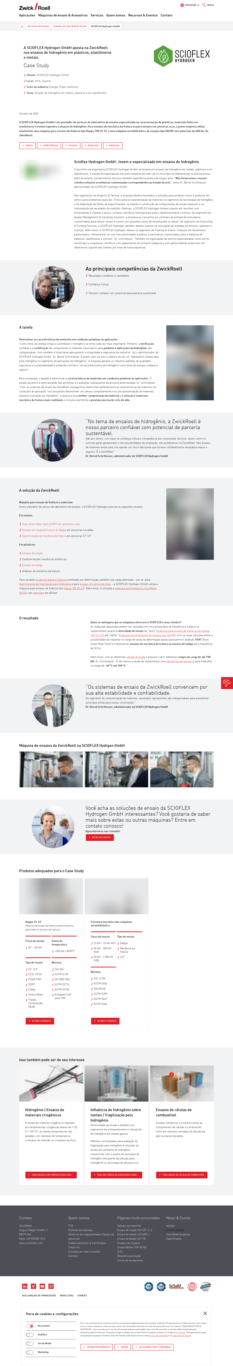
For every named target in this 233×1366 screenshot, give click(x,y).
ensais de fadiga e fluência (51, 580)
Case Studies (174, 1239)
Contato (166, 15)
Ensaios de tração (32, 530)
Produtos (114, 146)
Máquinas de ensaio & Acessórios (63, 15)
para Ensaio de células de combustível (183, 1175)
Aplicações (27, 15)
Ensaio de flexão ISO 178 (131, 1239)
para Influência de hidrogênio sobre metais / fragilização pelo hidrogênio (120, 1175)
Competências (50, 146)
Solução (72, 146)
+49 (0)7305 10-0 (35, 1239)
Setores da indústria (129, 1226)
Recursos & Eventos (143, 15)
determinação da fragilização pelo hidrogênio (45, 584)
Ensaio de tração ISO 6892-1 (133, 1234)
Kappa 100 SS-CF (74, 588)
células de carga (135, 657)
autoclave (38, 593)
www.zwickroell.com (31, 1243)
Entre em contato (101, 837)
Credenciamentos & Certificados (87, 1243)
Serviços (97, 15)
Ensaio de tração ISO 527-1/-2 (134, 1230)
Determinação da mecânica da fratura (44, 536)
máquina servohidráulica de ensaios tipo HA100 (147, 635)
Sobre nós (74, 1247)
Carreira (73, 1256)
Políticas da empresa (80, 1230)
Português (190, 5)
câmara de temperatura (180, 661)
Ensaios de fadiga (56, 530)
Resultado (93, 146)
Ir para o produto (41, 1021)
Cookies (82, 1296)
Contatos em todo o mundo (84, 1251)
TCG (70, 1226)
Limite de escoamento (130, 1260)
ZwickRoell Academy (178, 1234)
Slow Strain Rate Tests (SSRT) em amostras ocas (51, 524)
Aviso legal (67, 1296)
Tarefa (29, 146)
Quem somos (115, 15)
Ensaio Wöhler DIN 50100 (131, 1247)
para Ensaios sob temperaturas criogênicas (54, 1175)
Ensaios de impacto (128, 1243)
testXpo (170, 1226)
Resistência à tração (129, 1256)
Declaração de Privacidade (39, 1296)
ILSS (120, 1251)
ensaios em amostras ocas (95, 584)
